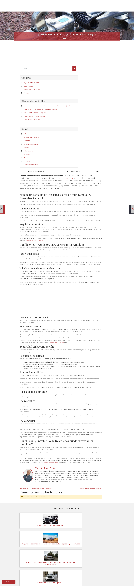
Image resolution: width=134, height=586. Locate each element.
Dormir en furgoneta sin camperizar (103, 396)
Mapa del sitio (106, 574)
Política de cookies (106, 566)
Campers (47, 566)
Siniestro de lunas (67, 570)
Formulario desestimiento (106, 572)
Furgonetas (28, 157)
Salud (47, 570)
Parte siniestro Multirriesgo (67, 566)
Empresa (27, 170)
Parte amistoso (67, 568)
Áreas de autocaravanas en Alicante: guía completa (30, 109)
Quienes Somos (86, 561)
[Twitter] (23, 504)
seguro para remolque (103, 366)
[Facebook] (21, 504)
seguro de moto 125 (93, 237)
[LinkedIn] (26, 504)
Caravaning (28, 561)
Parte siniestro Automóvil (67, 564)
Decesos (26, 82)
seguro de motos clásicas (71, 131)
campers (27, 163)
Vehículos (28, 566)
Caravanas (47, 564)
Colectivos (28, 570)
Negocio (26, 167)
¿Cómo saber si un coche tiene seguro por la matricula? (60, 396)
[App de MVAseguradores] (24, 548)
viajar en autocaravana (31, 70)
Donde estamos (86, 564)
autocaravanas (29, 160)
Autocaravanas (28, 564)
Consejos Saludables (31, 153)
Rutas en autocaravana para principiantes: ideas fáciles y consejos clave (30, 101)
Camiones (27, 150)
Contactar (86, 568)
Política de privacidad (106, 564)
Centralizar (48, 574)
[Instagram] (29, 504)
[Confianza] (24, 531)
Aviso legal (106, 561)
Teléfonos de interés (67, 561)
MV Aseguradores (94, 58)
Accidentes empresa (47, 572)
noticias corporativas (31, 174)
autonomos (28, 143)
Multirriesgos (28, 568)
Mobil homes (47, 568)
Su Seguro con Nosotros (86, 566)
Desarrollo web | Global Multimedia (102, 584)
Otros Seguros (28, 74)
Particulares (28, 572)
